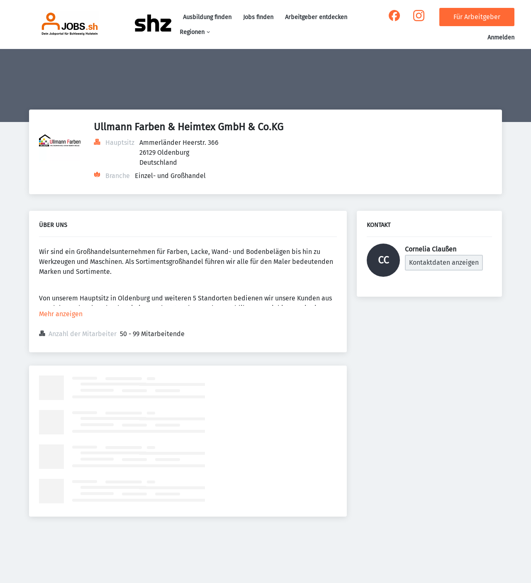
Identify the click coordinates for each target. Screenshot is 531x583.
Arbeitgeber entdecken (316, 17)
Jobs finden (258, 17)
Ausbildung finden (207, 17)
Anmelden (500, 37)
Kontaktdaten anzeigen (444, 262)
